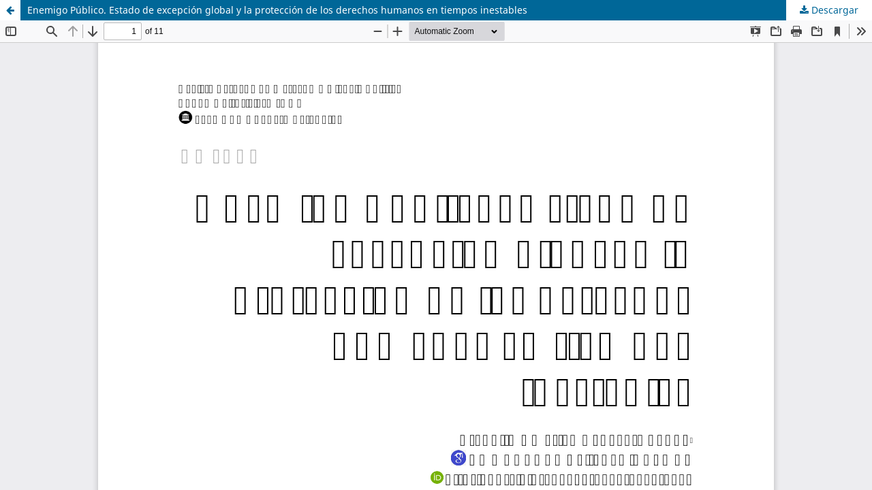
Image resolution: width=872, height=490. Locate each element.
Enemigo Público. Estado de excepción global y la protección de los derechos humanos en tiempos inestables (277, 9)
